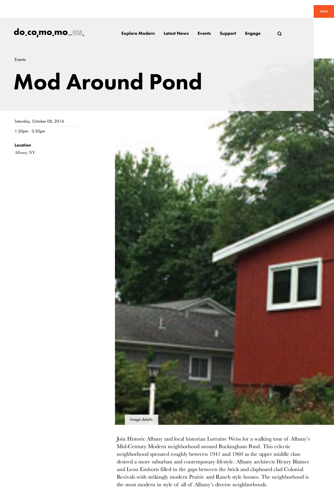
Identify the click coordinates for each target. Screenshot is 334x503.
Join (324, 11)
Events (20, 59)
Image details (141, 419)
